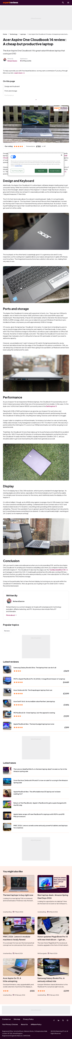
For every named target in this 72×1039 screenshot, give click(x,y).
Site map (17, 1019)
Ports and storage (10, 91)
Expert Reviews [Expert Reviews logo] (9, 2)
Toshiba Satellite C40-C (58, 570)
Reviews (7, 631)
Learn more (18, 73)
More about (10, 615)
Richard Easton (12, 61)
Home (5, 34)
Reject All (41, 170)
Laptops (23, 34)
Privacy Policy (28, 1019)
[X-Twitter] (63, 1020)
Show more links (36, 100)
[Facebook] (54, 1020)
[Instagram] (67, 1020)
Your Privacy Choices (10, 1024)
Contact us (6, 1019)
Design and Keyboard (12, 86)
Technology (14, 34)
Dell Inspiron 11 (51, 406)
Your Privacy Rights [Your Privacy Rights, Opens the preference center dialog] (17, 170)
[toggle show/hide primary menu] (68, 2)
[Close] (61, 155)
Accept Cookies (55, 170)
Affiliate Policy (36, 1024)
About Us (24, 1024)
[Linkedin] (58, 1020)
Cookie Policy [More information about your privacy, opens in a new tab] (18, 165)
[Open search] (63, 2)
